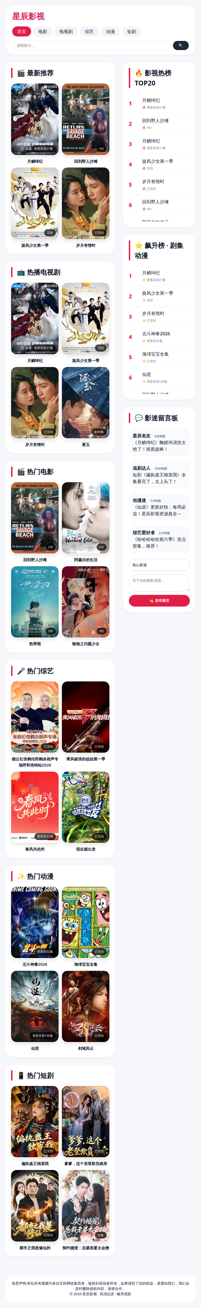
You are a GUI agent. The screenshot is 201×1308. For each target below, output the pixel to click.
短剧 (131, 31)
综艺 (89, 31)
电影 (42, 31)
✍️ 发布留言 (159, 600)
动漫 (110, 31)
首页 (21, 31)
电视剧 (66, 31)
